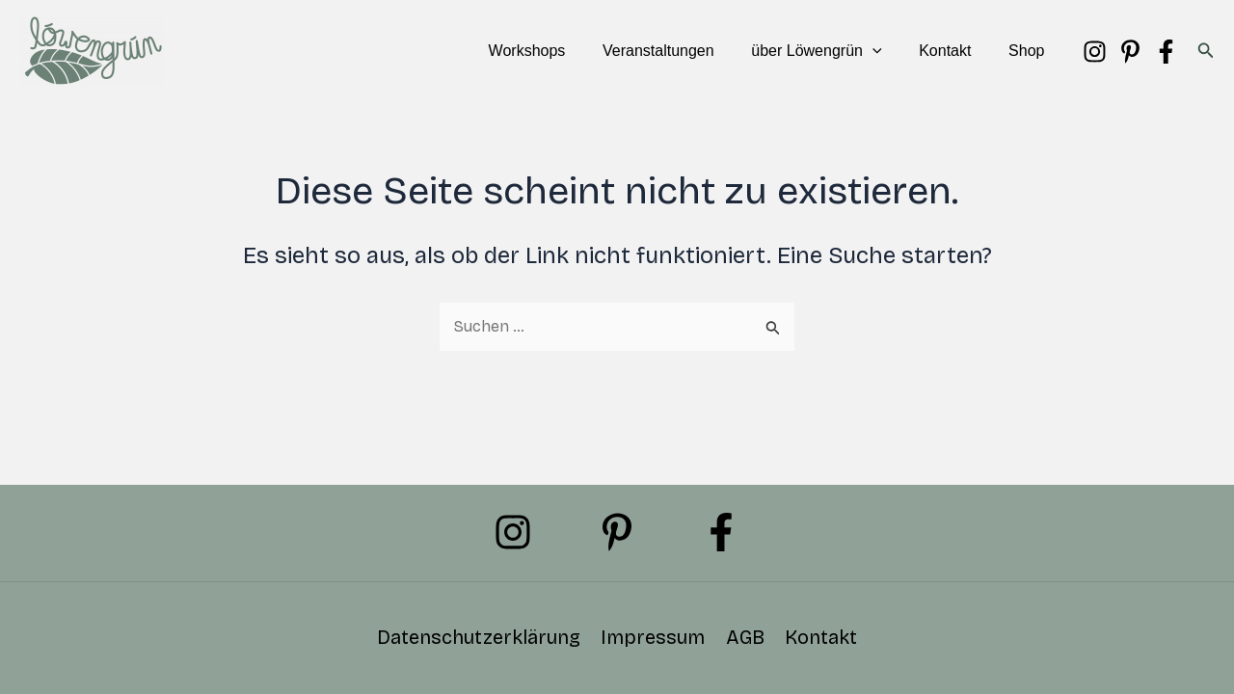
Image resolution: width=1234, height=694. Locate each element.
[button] (889, 51)
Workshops (556, 50)
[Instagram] (1095, 52)
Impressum (654, 638)
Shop (1029, 50)
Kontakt (954, 50)
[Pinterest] (1130, 52)
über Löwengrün (832, 51)
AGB (744, 638)
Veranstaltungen (681, 50)
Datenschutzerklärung (480, 638)
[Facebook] (1166, 52)
